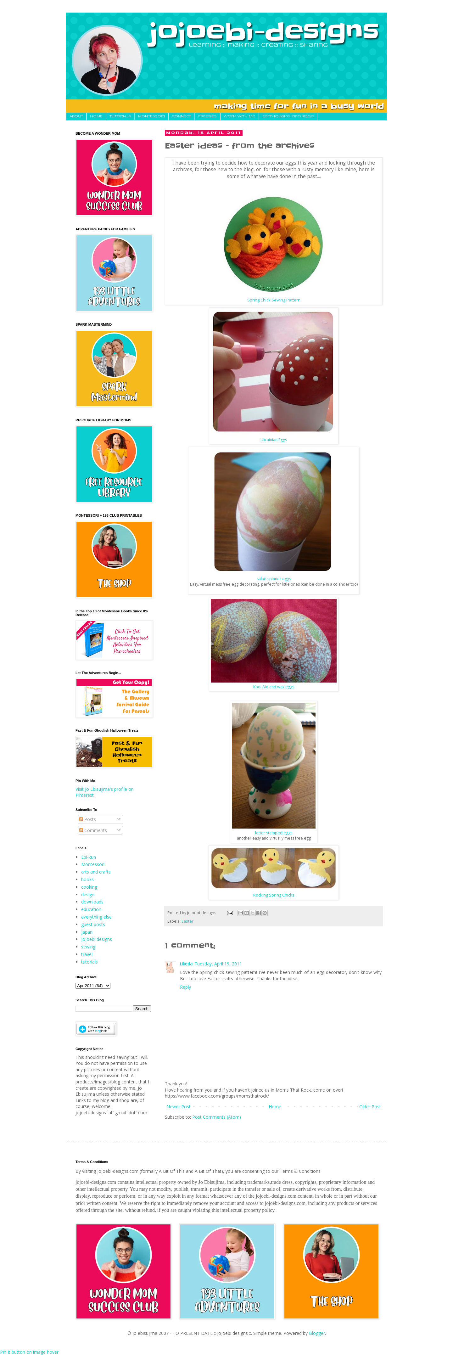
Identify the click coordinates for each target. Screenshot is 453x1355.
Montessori (92, 864)
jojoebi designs (96, 939)
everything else (96, 917)
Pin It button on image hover (29, 1352)
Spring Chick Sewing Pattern (273, 300)
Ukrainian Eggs (273, 439)
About (76, 116)
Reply (185, 987)
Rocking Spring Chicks (273, 895)
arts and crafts (96, 872)
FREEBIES (207, 116)
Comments (93, 830)
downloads (92, 902)
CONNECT (181, 116)
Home (275, 1107)
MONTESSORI (151, 116)
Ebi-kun (88, 857)
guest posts (93, 924)
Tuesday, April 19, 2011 (218, 964)
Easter (187, 921)
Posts (87, 819)
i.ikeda (186, 964)
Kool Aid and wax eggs (273, 686)
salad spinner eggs (274, 579)
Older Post (370, 1107)
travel (86, 954)
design (87, 894)
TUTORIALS (120, 116)
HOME (96, 116)
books (87, 879)
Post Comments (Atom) (216, 1117)
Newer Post (178, 1107)
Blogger (317, 1333)
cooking (89, 887)
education (91, 909)
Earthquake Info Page (288, 116)
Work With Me (239, 116)
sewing (88, 947)
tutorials (89, 962)
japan (86, 932)
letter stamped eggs (273, 832)
